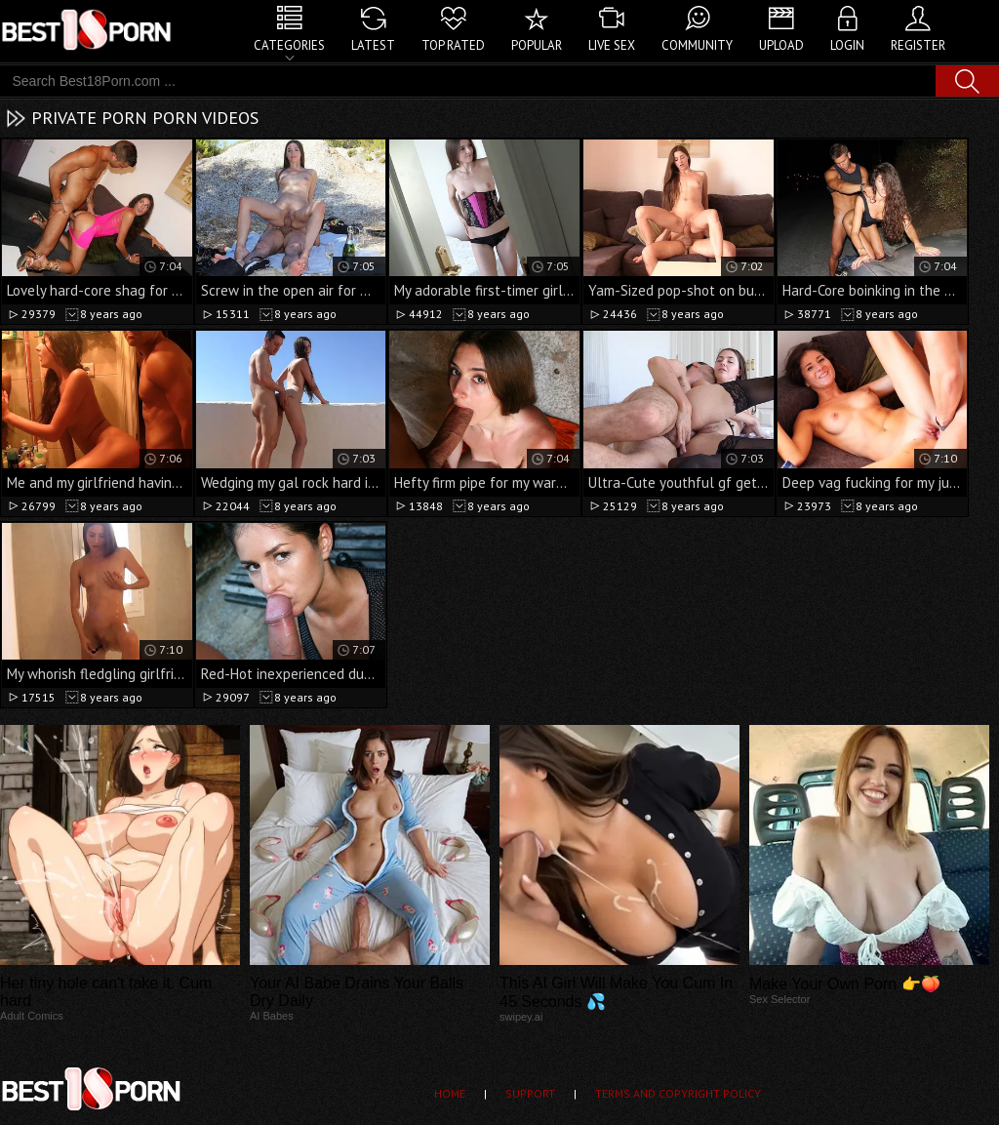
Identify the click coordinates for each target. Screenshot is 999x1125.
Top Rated (453, 45)
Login (847, 45)
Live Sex (611, 45)
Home (449, 1093)
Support (530, 1093)
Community (697, 45)
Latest (373, 45)
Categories (289, 45)
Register (918, 45)
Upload (781, 45)
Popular (536, 45)
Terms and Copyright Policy (678, 1093)
